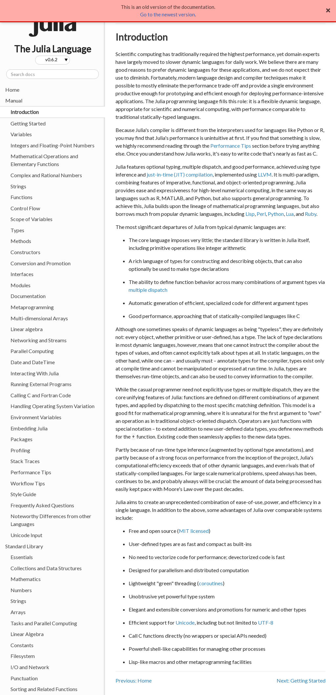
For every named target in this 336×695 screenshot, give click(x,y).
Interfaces (21, 274)
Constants (21, 645)
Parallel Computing (32, 351)
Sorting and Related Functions (43, 689)
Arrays (18, 612)
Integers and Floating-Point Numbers (52, 145)
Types (17, 230)
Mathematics (25, 579)
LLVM (265, 174)
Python (276, 214)
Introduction (24, 112)
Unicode (185, 622)
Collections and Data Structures (46, 568)
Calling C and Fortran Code (40, 395)
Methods (20, 241)
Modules (20, 285)
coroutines (211, 583)
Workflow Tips (27, 483)
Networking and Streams (38, 340)
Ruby (310, 214)
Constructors (25, 252)
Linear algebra (26, 329)
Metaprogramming (32, 307)
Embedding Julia (29, 428)
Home (12, 89)
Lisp (250, 214)
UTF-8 (265, 622)
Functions (21, 197)
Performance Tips (30, 472)
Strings (18, 186)
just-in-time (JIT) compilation (180, 174)
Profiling (20, 450)
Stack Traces (25, 461)
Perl (261, 214)
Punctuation (24, 678)
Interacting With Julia (34, 373)
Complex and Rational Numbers (46, 175)
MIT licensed (194, 531)
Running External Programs (41, 384)
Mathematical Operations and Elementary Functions (44, 160)
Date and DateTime (32, 362)
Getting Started (28, 123)
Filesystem (22, 656)
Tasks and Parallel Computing (43, 623)
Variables (21, 134)
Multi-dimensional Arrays (39, 318)
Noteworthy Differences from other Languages (50, 520)
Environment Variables (35, 417)
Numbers (21, 590)
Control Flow (25, 208)
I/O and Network (29, 667)
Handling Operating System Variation (52, 406)
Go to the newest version (167, 14)
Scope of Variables (31, 219)
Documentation (28, 296)
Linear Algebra (27, 634)
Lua (290, 214)
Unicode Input (26, 535)
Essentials (21, 557)
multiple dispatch (148, 290)
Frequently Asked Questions (42, 505)
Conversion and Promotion (40, 263)
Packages (21, 439)
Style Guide (23, 494)
